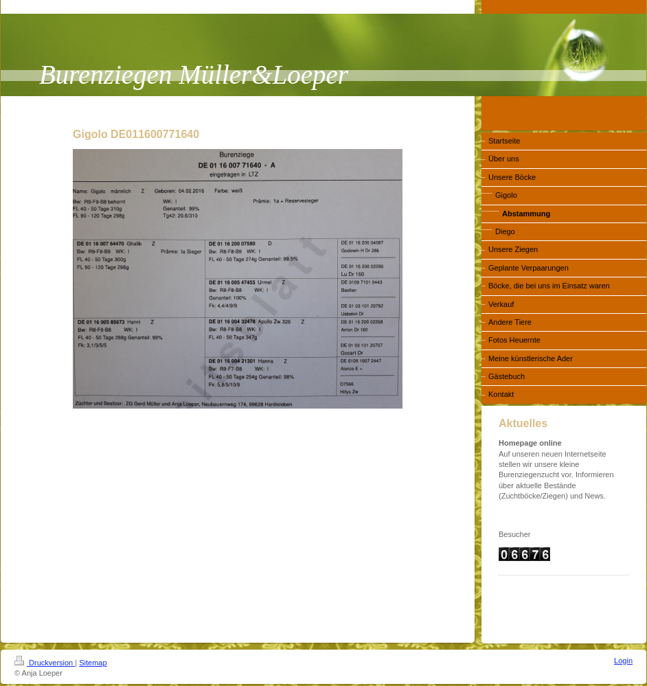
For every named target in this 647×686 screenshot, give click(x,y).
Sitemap (92, 663)
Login (623, 660)
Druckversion (44, 663)
